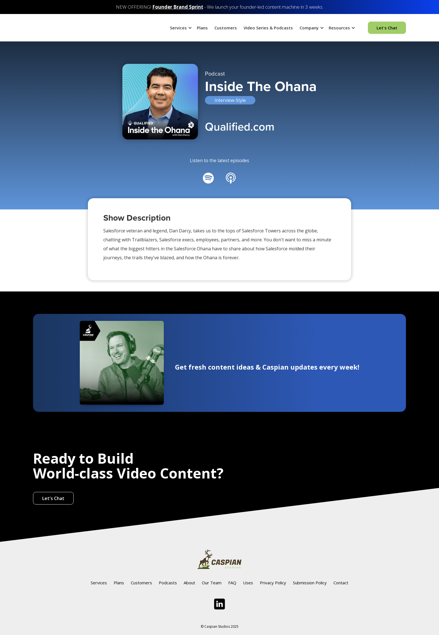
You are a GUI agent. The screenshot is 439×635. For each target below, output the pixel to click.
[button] (180, 27)
